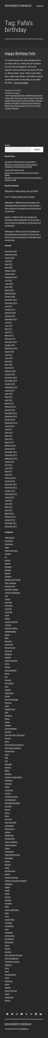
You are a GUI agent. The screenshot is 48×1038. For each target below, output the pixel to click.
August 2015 (9, 390)
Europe (7, 667)
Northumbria (9, 829)
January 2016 (10, 374)
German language (11, 699)
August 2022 (9, 258)
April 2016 (8, 365)
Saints (7, 894)
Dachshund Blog (11, 628)
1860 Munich (10, 538)
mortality (8, 806)
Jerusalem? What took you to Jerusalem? (20, 162)
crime (7, 615)
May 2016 (8, 361)
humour (8, 738)
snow (7, 916)
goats (7, 706)
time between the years (13, 955)
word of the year (11, 991)
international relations (13, 748)
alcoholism (9, 541)
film (6, 677)
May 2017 (8, 329)
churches (8, 609)
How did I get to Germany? (15, 735)
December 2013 (11, 452)
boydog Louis (10, 586)
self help (8, 900)
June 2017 (9, 326)
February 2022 (10, 271)
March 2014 (9, 442)
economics (9, 644)
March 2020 (9, 290)
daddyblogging (10, 632)
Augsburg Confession (17, 95)
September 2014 (11, 423)
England (8, 657)
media (7, 787)
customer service (11, 622)
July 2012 (8, 500)
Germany (8, 703)
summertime (9, 936)
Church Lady (19, 98)
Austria (7, 560)
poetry (7, 868)
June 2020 (9, 284)
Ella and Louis (10, 648)
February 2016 (10, 371)
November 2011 (11, 526)
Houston (8, 732)
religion (7, 887)
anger (7, 547)
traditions (8, 965)
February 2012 (10, 517)
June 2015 (9, 394)
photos (7, 861)
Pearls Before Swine (12, 855)
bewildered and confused (33, 95)
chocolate (8, 602)
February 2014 (10, 445)
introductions (10, 751)
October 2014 (10, 420)
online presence (11, 845)
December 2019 (11, 300)
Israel (7, 755)
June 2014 (9, 433)
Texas (7, 946)
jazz (6, 761)
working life (9, 997)
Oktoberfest (9, 835)
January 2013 (10, 481)
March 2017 (9, 335)
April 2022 (8, 267)
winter (7, 984)
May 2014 (8, 436)
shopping (8, 903)
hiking (7, 719)
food (6, 687)
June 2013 (9, 468)
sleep (7, 913)
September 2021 (11, 277)
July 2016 (8, 355)
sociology (8, 923)
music (7, 813)
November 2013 (11, 455)
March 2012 (9, 513)
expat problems (10, 670)
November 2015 (11, 381)
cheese (7, 599)
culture (7, 619)
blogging (8, 577)
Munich (7, 810)
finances (8, 680)
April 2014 (8, 439)
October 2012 (10, 491)
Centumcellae (9, 98)
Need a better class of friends (27, 191)
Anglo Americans (11, 551)
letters (7, 771)
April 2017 (8, 332)
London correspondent (13, 777)
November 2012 (11, 488)
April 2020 (8, 287)
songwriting (9, 926)
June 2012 (9, 504)
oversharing (9, 852)
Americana (9, 544)
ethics (7, 664)
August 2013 (9, 462)
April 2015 (8, 400)
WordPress (24, 1029)
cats (6, 596)
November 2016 (11, 342)
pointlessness (10, 871)
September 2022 (11, 255)
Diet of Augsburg (29, 98)
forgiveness (9, 693)
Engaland (8, 654)
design (7, 635)
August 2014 (9, 426)
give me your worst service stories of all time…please (22, 174)
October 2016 (10, 345)
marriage (8, 784)
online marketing (11, 842)
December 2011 (11, 523)
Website (39, 6)
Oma (26, 106)
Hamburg (8, 716)
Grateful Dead (10, 709)
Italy (6, 758)
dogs (7, 638)
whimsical (8, 981)
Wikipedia (15, 108)
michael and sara (11, 797)
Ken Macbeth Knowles (18, 5)
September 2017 (11, 319)
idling (7, 742)
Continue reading (21, 83)
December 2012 (11, 484)
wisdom (8, 988)
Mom (12, 106)
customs (8, 625)
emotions (8, 651)
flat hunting (9, 683)
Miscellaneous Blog (12, 803)
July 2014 (8, 429)
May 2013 (8, 471)
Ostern (7, 848)
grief (6, 712)
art (6, 557)
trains (7, 968)
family (17, 93)
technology (9, 942)
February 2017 (10, 339)
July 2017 (8, 322)
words (7, 994)
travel (7, 971)
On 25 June (33, 106)
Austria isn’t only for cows (14, 170)
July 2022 (8, 261)
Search (7, 145)
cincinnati (8, 612)
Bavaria (7, 573)
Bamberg (8, 567)
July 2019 (8, 306)
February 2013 (10, 478)
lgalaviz (7, 217)
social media (9, 920)
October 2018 (10, 310)
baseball (8, 570)
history (7, 722)
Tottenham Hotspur (12, 962)
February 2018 (10, 313)
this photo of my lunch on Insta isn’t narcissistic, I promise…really (23, 179)
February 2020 (10, 293)
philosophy (9, 858)
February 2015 (10, 407)
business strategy (11, 589)
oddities (8, 832)
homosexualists (11, 729)
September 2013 (11, 458)
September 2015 (11, 387)
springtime (9, 933)
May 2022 (8, 264)
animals (8, 554)
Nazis (7, 816)
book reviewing (10, 583)
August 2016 (9, 352)
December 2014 (11, 413)
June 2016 (9, 358)
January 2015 (10, 410)
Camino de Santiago (12, 593)
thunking (8, 952)
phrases (8, 865)
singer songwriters (12, 910)
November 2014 (11, 416)
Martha (7, 106)
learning (8, 767)
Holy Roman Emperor (28, 101)
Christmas (8, 606)
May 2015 (8, 397)
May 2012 (8, 507)
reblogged (8, 884)
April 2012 (8, 510)
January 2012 (10, 520)
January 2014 (10, 449)
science (8, 897)
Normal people (19, 106)
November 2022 (11, 251)
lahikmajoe (9, 191)
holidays (8, 725)
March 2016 (9, 368)
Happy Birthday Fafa (20, 54)
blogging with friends (13, 580)
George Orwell (15, 101)
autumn (8, 564)
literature (8, 774)
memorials (9, 790)
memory (8, 793)
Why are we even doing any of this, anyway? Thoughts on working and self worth (21, 166)
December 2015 (11, 378)
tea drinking (9, 939)
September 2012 (11, 494)
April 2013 (8, 475)
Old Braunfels (10, 839)
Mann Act (37, 103)
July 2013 (8, 465)
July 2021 (8, 280)
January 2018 (10, 316)
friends (7, 696)
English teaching (11, 661)
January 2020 (10, 297)
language (8, 764)
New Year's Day (10, 822)
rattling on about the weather (16, 881)
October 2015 (10, 384)
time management (12, 958)
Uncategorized (10, 975)
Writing (7, 1001)
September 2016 (11, 348)
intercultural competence (14, 745)
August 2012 (9, 497)
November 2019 (11, 303)
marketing (8, 780)
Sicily (7, 907)
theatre (7, 949)
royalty (7, 890)
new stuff (8, 819)
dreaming (8, 641)
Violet (7, 978)
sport (7, 929)
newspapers (9, 826)
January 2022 (10, 274)
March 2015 (9, 403)
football (8, 690)
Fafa (37, 98)
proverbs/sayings (11, 878)
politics (7, 874)
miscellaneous (10, 800)
